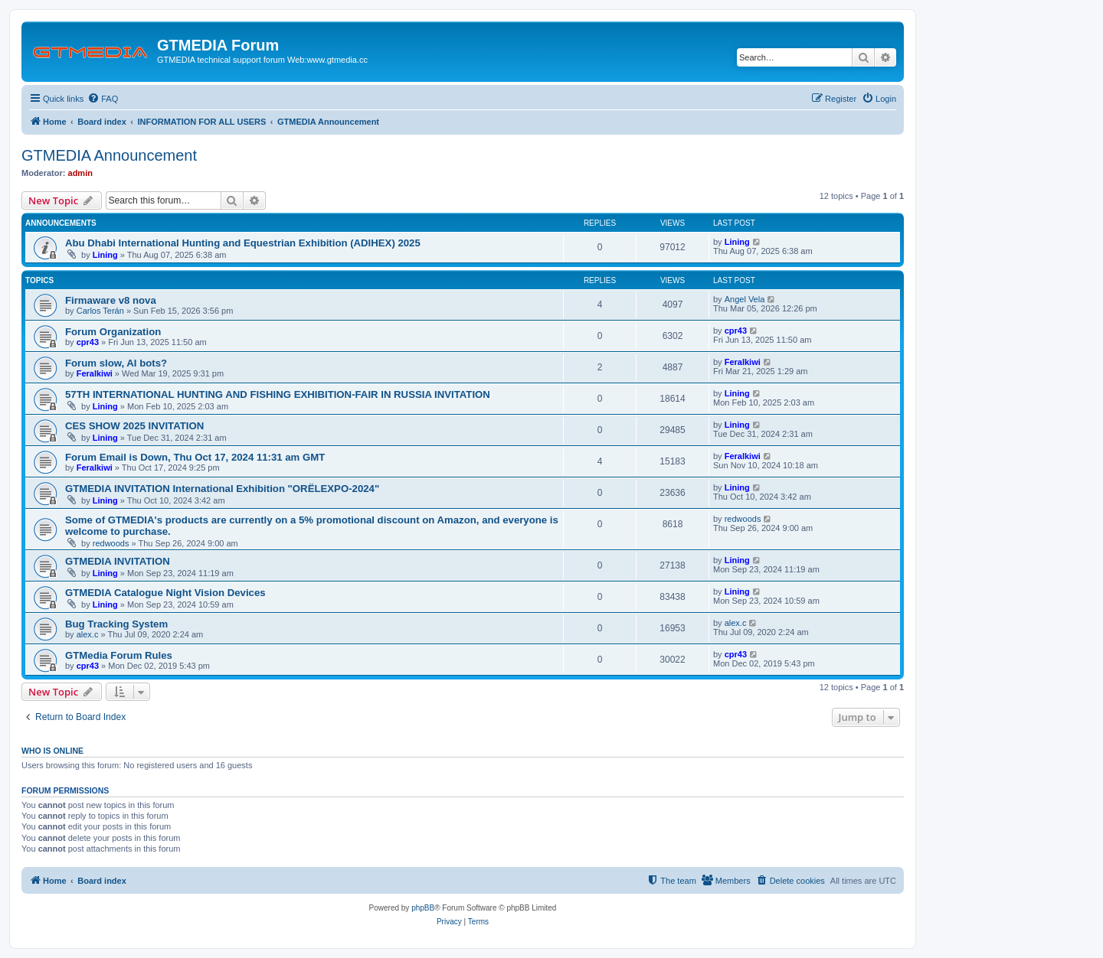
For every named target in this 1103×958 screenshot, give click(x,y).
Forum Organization (113, 331)
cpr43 (88, 342)
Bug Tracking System (116, 624)
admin (80, 173)
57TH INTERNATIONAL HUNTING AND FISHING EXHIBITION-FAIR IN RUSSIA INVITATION (277, 394)
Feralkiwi (95, 373)
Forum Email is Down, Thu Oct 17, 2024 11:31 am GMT (195, 457)
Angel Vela (745, 299)
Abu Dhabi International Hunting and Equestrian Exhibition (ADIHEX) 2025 (243, 243)
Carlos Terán (100, 310)
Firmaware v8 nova (110, 300)
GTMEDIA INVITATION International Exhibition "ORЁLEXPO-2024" (222, 488)
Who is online (52, 750)
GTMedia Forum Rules (118, 655)
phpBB (422, 908)
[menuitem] (102, 99)
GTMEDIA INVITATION (117, 561)
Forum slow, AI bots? (116, 363)
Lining (105, 254)
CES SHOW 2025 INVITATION (134, 426)
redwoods (111, 543)
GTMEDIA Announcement (109, 155)
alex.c (88, 634)
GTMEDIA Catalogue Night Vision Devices (165, 592)
